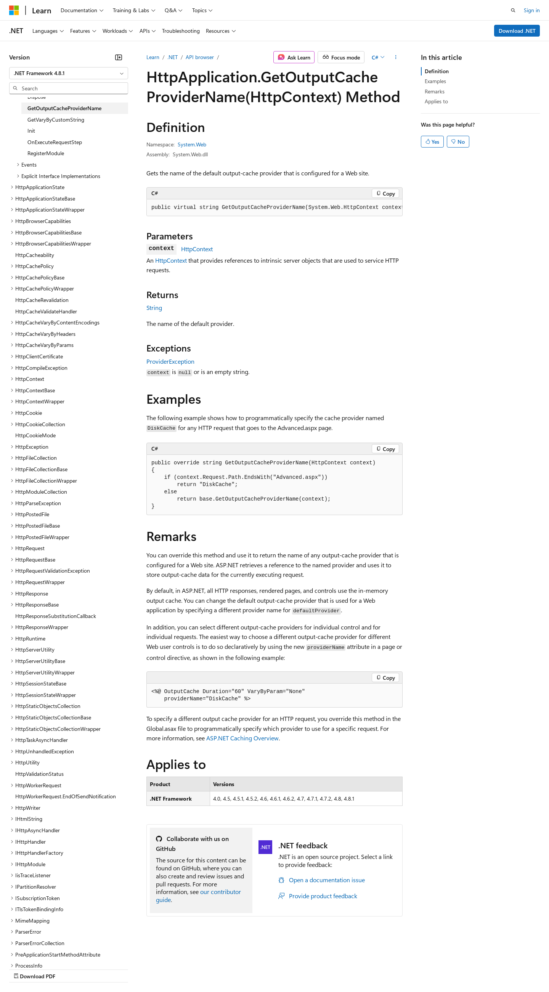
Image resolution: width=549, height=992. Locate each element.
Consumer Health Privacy (219, 969)
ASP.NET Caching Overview (242, 738)
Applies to (436, 101)
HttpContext (197, 249)
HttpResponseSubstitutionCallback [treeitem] (55, 616)
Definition (437, 71)
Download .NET (517, 30)
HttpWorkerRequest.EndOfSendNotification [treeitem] (65, 796)
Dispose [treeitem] (36, 96)
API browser (200, 57)
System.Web (192, 144)
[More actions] (396, 57)
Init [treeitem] (31, 130)
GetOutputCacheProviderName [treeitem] (64, 108)
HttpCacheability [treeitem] (34, 254)
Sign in (532, 10)
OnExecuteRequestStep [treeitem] (54, 142)
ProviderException (170, 361)
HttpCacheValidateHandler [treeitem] (46, 311)
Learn (152, 57)
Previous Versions (69, 969)
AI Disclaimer (24, 969)
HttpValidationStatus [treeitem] (39, 773)
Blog (104, 969)
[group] (274, 207)
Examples (435, 81)
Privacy (166, 969)
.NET (172, 57)
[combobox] (68, 73)
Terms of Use (278, 969)
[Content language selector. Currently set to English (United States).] (44, 950)
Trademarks (316, 969)
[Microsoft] (14, 10)
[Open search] (513, 10)
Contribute (136, 969)
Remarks (435, 91)
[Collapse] (118, 57)
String (154, 307)
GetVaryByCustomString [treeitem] (55, 119)
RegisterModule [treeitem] (45, 153)
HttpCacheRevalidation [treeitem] (42, 299)
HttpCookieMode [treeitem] (35, 435)
